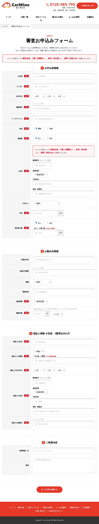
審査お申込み (74, 507)
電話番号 (22, 107)
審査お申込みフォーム (20, 26)
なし (38, 138)
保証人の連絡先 (20, 422)
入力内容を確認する (49, 489)
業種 (27, 282)
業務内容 (26, 292)
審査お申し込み (87, 6)
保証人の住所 (21, 395)
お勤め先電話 (24, 271)
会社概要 (86, 507)
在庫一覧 (24, 17)
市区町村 (36, 179)
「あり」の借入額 (44, 228)
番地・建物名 (37, 189)
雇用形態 (22, 301)
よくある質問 (74, 17)
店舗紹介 (90, 17)
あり (50, 138)
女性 (50, 128)
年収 (24, 213)
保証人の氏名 (21, 341)
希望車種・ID (24, 451)
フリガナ (22, 86)
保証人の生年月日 (19, 370)
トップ (8, 17)
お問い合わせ (40, 511)
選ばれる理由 (57, 17)
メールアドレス (20, 118)
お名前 (23, 76)
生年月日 (22, 96)
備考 (27, 465)
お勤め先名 (25, 260)
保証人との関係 (20, 356)
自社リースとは (41, 18)
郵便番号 (41, 160)
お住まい (26, 203)
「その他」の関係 (44, 356)
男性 (38, 128)
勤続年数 (22, 313)
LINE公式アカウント (56, 511)
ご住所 (23, 171)
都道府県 (36, 171)
